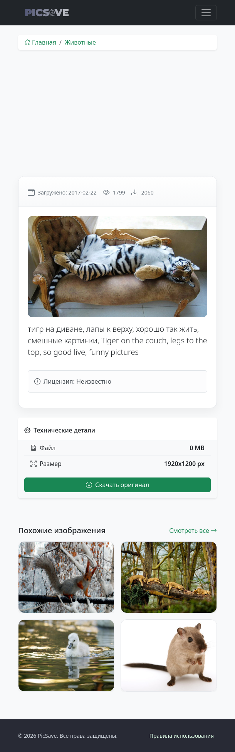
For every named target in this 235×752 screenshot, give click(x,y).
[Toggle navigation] (206, 12)
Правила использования (181, 735)
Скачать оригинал (117, 485)
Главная (40, 42)
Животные (80, 42)
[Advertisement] (117, 113)
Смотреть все (193, 530)
